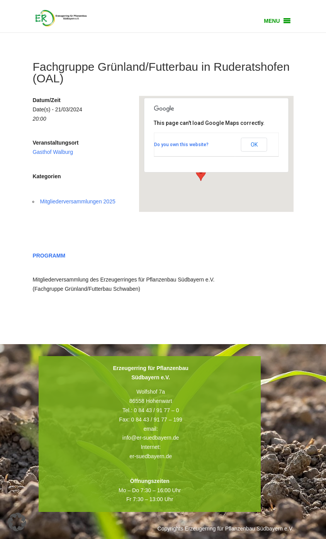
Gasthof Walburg (52, 152)
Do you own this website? (181, 144)
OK (254, 145)
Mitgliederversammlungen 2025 (77, 201)
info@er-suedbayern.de (150, 438)
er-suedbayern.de (150, 456)
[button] (272, 20)
